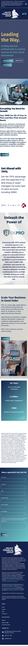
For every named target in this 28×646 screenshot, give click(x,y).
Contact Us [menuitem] (4, 613)
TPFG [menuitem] (3, 607)
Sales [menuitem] (3, 611)
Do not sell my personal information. (15, 590)
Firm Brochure (9, 579)
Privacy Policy (16, 579)
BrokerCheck (15, 581)
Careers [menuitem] (4, 609)
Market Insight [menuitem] (5, 622)
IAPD (5, 581)
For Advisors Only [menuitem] (6, 624)
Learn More (5, 338)
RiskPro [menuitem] (3, 620)
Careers (9, 581)
